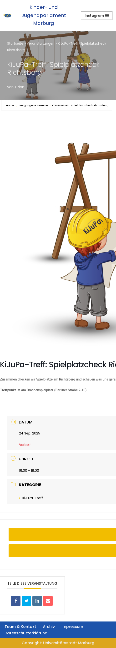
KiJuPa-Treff (31, 498)
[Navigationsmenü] (96, 15)
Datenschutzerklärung (26, 633)
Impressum (72, 626)
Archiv (49, 626)
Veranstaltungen (41, 43)
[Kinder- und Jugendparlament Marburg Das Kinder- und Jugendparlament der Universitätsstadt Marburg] (39, 15)
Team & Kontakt (20, 626)
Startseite (15, 43)
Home (10, 105)
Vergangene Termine (33, 105)
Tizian (19, 87)
